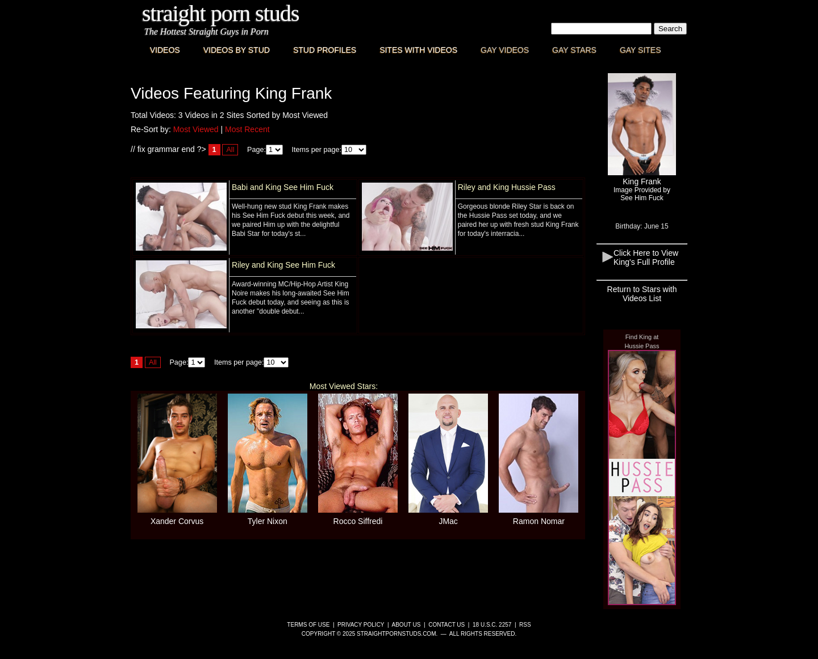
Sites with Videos (418, 49)
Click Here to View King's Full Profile (646, 257)
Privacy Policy (360, 625)
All (230, 150)
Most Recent (247, 129)
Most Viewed (196, 129)
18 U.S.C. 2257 (492, 625)
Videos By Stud (236, 49)
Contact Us (446, 625)
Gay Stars (574, 49)
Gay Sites (640, 49)
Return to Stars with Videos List (642, 294)
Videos (165, 49)
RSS (525, 625)
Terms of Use (308, 625)
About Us (406, 625)
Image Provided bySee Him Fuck (642, 194)
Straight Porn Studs (220, 13)
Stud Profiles (324, 49)
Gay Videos (505, 49)
